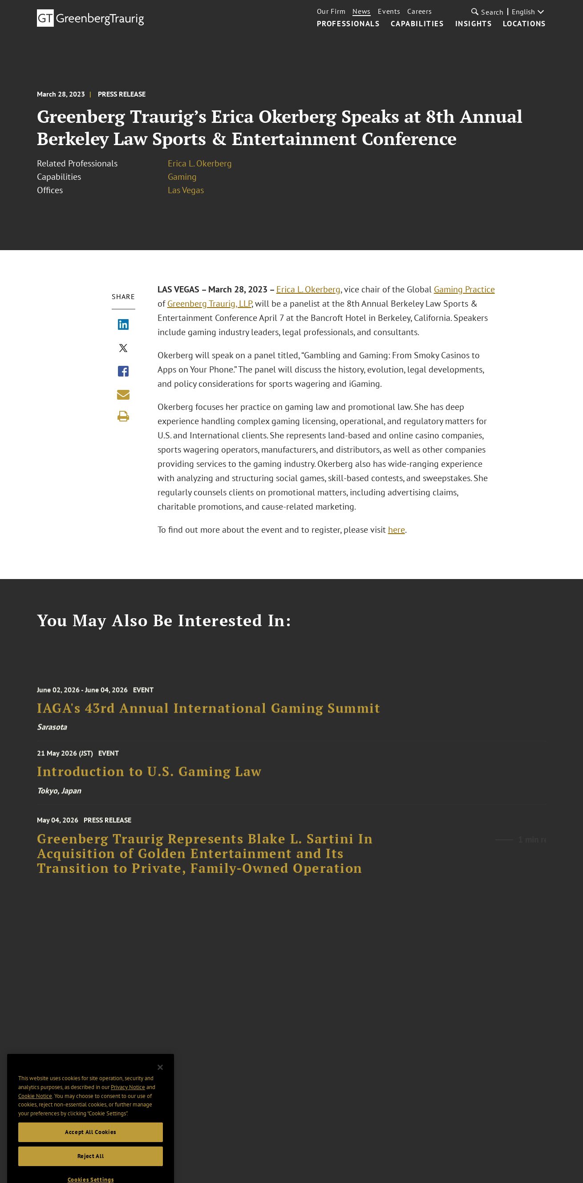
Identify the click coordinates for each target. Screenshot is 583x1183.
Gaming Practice (464, 289)
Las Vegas (186, 190)
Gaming (182, 176)
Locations (524, 24)
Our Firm (331, 11)
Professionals (348, 24)
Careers (419, 11)
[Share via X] (123, 349)
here (396, 529)
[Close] (160, 1088)
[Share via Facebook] (123, 372)
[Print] (123, 416)
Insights (473, 24)
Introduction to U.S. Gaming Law (149, 779)
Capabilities (417, 24)
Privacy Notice (128, 1108)
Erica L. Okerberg (200, 163)
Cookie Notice (35, 1117)
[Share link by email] (123, 394)
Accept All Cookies (90, 1153)
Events (389, 11)
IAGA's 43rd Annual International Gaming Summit (209, 718)
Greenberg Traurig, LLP (209, 303)
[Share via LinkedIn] (123, 325)
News (361, 11)
